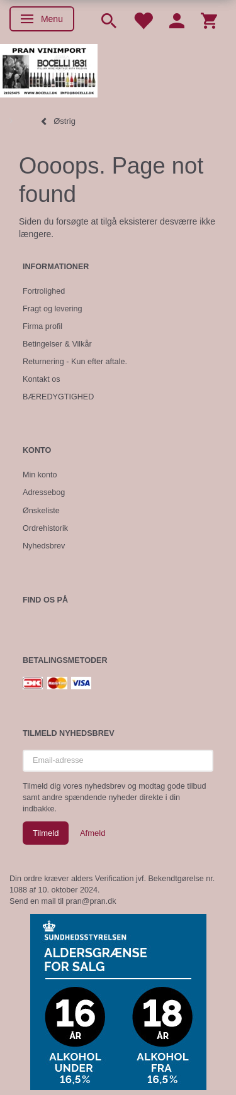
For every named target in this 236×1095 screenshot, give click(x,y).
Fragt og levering (52, 308)
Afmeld (92, 833)
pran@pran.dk (91, 901)
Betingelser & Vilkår (57, 344)
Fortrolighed (44, 291)
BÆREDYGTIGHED (58, 396)
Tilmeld (46, 833)
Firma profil (42, 326)
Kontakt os (41, 379)
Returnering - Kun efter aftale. (75, 361)
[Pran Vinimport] (49, 69)
